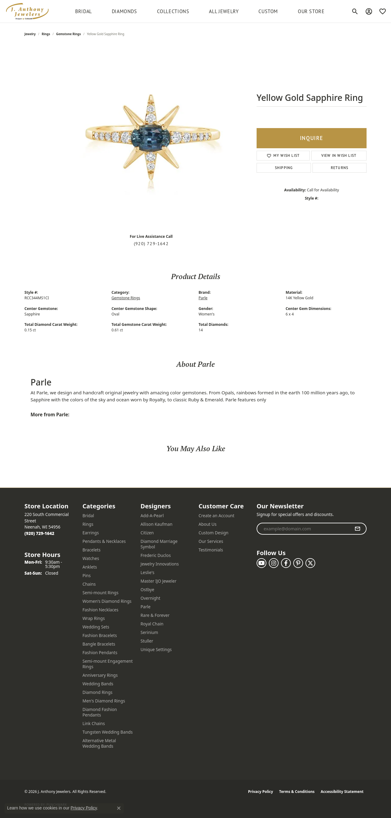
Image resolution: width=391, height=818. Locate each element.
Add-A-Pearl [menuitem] (152, 515)
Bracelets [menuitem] (91, 550)
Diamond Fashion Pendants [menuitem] (99, 712)
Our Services (211, 541)
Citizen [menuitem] (147, 533)
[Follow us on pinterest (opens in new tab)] (298, 563)
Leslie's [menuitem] (147, 572)
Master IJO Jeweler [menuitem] (159, 581)
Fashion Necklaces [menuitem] (100, 610)
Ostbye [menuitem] (147, 589)
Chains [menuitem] (89, 584)
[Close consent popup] (119, 808)
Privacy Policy (260, 791)
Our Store (311, 11)
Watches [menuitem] (90, 558)
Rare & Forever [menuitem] (155, 615)
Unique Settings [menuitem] (156, 649)
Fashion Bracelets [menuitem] (99, 635)
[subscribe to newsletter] (357, 528)
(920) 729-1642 (151, 243)
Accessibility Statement (342, 791)
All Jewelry (224, 11)
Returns (339, 167)
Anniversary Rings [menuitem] (100, 675)
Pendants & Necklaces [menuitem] (104, 541)
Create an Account (216, 515)
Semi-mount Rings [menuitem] (100, 592)
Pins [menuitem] (86, 575)
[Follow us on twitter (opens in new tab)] (310, 563)
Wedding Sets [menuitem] (95, 627)
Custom (268, 11)
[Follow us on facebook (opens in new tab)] (286, 563)
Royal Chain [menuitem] (152, 624)
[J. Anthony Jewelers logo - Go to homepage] (27, 11)
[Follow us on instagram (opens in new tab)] (274, 563)
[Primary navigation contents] (200, 11)
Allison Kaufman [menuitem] (156, 524)
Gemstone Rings (68, 34)
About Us (208, 524)
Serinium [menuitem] (149, 632)
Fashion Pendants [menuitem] (99, 652)
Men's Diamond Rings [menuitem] (103, 701)
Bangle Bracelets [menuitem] (98, 644)
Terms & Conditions (297, 791)
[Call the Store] (39, 533)
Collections (173, 11)
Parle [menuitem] (146, 607)
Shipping (284, 167)
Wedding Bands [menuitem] (97, 684)
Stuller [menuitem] (147, 641)
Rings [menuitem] (87, 524)
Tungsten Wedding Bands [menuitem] (107, 732)
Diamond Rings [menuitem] (97, 692)
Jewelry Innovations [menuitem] (160, 564)
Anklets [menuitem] (89, 567)
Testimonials (211, 550)
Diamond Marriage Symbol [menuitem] (159, 544)
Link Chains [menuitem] (93, 723)
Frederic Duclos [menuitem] (156, 555)
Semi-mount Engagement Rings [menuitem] (107, 663)
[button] (355, 11)
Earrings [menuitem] (90, 533)
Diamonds (124, 11)
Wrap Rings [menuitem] (93, 618)
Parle (203, 297)
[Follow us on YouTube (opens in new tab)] (261, 563)
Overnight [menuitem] (150, 598)
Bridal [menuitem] (88, 515)
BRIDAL (83, 11)
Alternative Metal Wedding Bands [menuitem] (99, 743)
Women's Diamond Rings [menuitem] (106, 601)
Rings (46, 34)
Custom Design (213, 533)
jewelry (30, 34)
